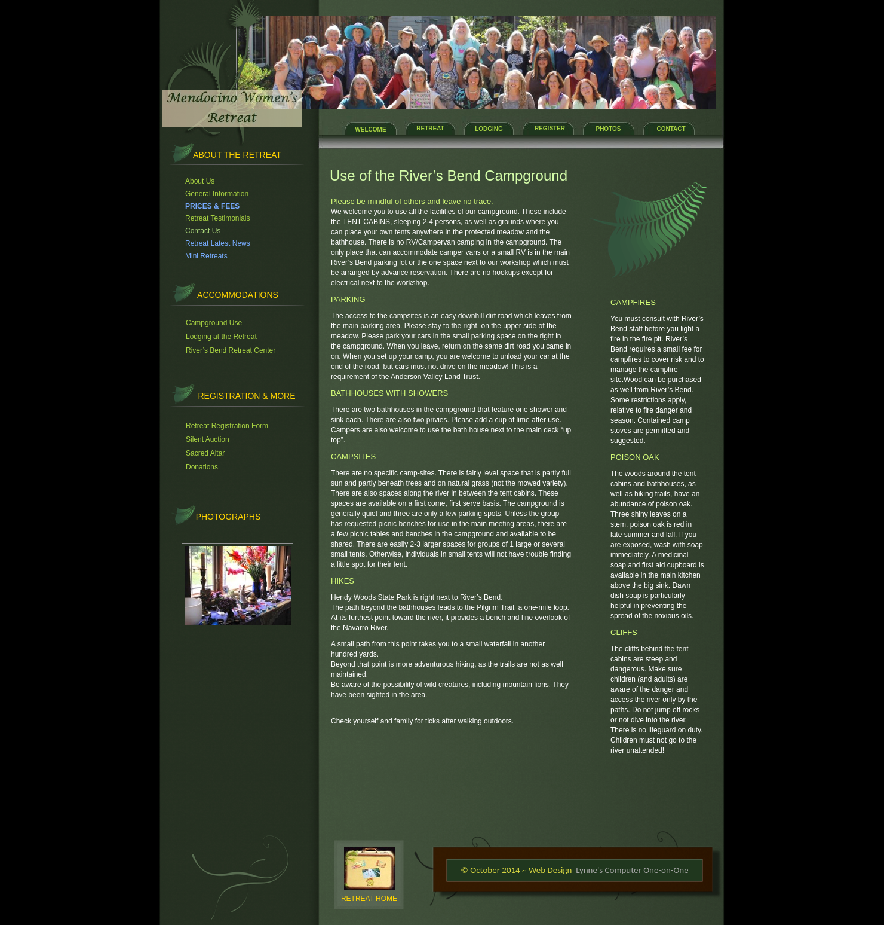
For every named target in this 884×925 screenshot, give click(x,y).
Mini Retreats (206, 256)
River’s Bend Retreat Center (230, 350)
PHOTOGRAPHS (228, 516)
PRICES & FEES (212, 206)
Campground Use (214, 323)
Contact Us (202, 231)
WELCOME (370, 129)
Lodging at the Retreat (221, 336)
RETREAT (430, 128)
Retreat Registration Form (227, 426)
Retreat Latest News (217, 243)
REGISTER (550, 128)
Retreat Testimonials (217, 218)
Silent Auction (207, 439)
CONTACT (670, 129)
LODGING (489, 129)
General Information (216, 194)
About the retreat (237, 155)
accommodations (237, 295)
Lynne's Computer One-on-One (632, 870)
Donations (202, 467)
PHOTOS (608, 129)
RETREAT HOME (369, 899)
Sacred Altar (205, 453)
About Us (199, 181)
